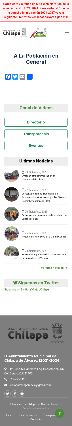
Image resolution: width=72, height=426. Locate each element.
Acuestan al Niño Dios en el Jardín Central (44, 237)
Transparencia (36, 134)
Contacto (36, 419)
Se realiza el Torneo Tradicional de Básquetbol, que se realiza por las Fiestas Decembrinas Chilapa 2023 (44, 197)
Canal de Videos (36, 107)
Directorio (36, 122)
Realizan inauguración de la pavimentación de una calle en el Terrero (44, 256)
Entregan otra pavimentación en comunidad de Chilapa (38, 177)
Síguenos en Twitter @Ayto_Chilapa (26, 289)
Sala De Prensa (28, 415)
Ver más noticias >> (54, 268)
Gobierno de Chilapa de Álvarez (30, 404)
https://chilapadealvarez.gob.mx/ (46, 17)
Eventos (36, 145)
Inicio (9, 415)
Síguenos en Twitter (36, 282)
